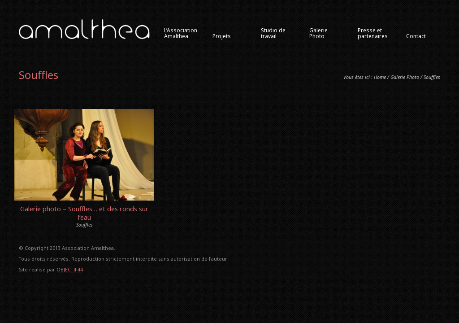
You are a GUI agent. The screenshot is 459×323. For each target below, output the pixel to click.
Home (380, 77)
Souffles (84, 224)
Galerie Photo (404, 77)
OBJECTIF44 (69, 269)
